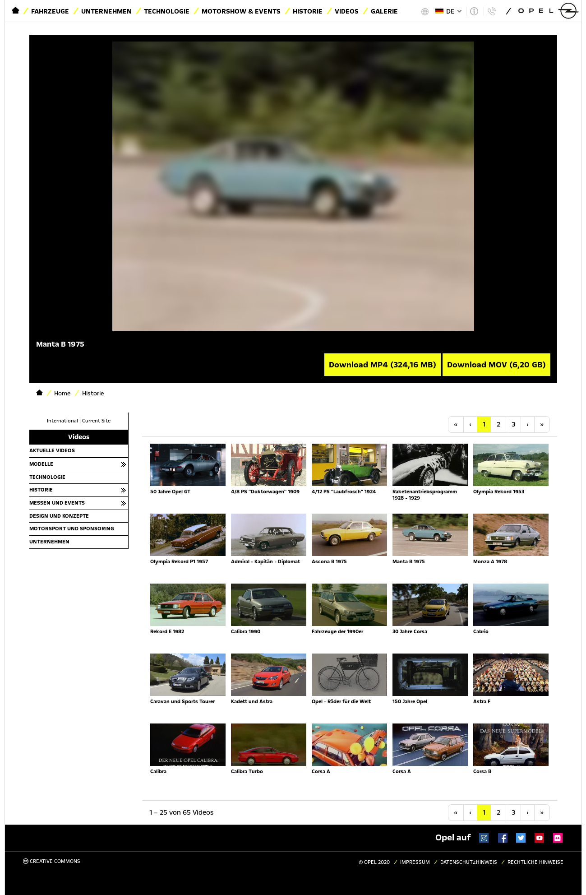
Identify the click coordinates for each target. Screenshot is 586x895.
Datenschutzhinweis (468, 862)
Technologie (166, 11)
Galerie (384, 11)
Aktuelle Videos (52, 450)
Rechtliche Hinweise (535, 862)
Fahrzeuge (50, 11)
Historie (308, 11)
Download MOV (496, 364)
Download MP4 (382, 364)
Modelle (41, 464)
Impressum (415, 862)
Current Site (96, 420)
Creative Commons (51, 861)
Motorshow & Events (241, 11)
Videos (347, 11)
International (62, 420)
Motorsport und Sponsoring (71, 528)
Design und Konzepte (59, 515)
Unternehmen (106, 11)
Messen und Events (57, 502)
